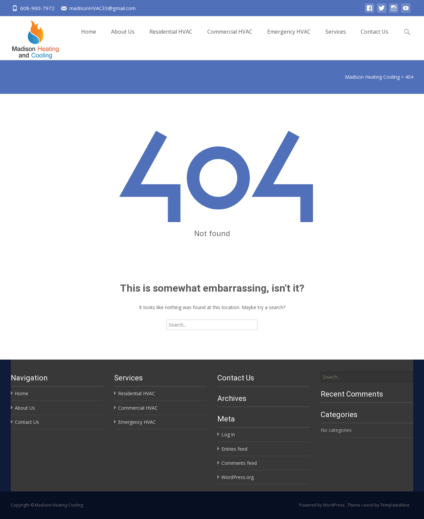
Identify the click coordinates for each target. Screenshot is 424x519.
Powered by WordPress (322, 505)
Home (88, 37)
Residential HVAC (170, 37)
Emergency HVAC (289, 37)
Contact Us (374, 37)
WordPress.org (237, 477)
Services (335, 37)
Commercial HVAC (229, 37)
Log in (228, 434)
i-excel (368, 505)
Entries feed (234, 449)
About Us (123, 37)
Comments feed (239, 463)
